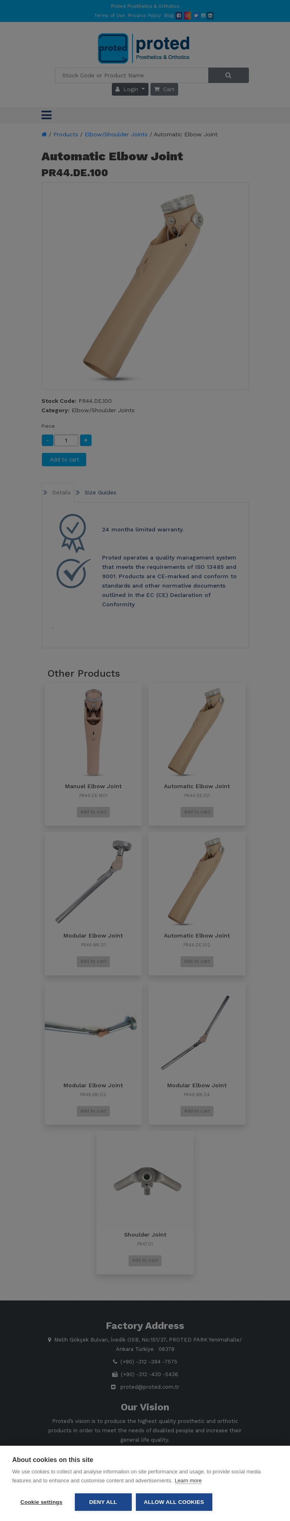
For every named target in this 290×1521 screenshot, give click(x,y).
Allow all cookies (174, 1502)
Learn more (188, 1480)
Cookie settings (41, 1502)
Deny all (103, 1502)
